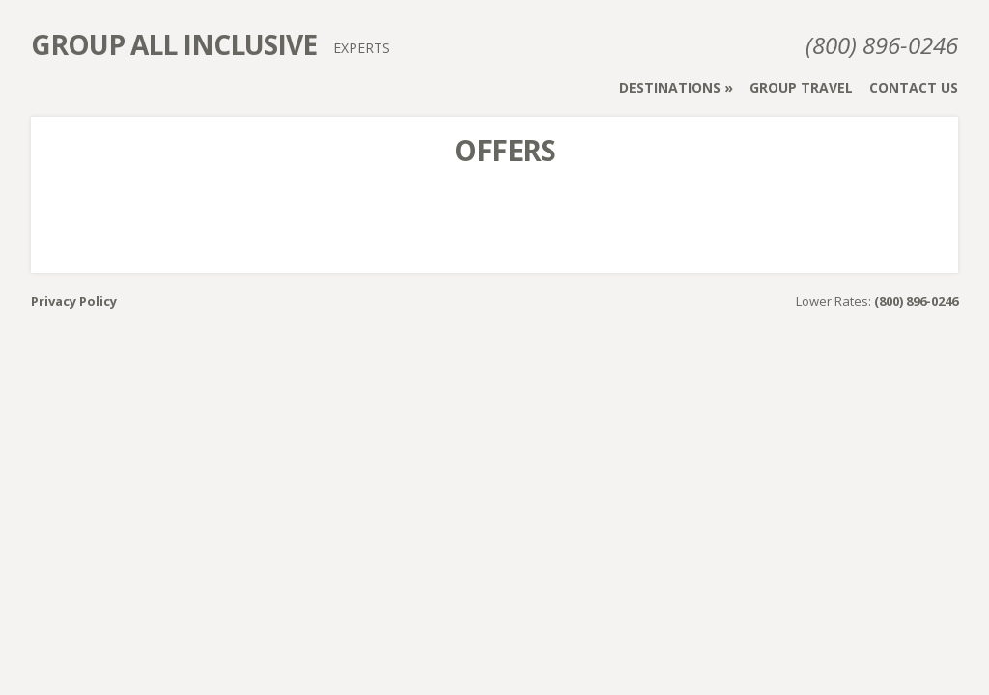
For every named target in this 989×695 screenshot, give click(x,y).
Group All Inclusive (174, 44)
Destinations (670, 87)
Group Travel (801, 87)
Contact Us (913, 87)
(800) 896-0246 (881, 45)
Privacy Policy (74, 301)
